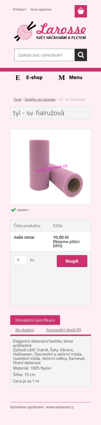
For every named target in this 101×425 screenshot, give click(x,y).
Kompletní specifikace (35, 320)
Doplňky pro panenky (40, 99)
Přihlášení (19, 9)
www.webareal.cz (60, 407)
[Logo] (50, 31)
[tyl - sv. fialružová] (51, 131)
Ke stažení (25, 329)
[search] (81, 55)
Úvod (17, 99)
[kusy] (20, 260)
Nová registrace (41, 9)
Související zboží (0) (63, 329)
